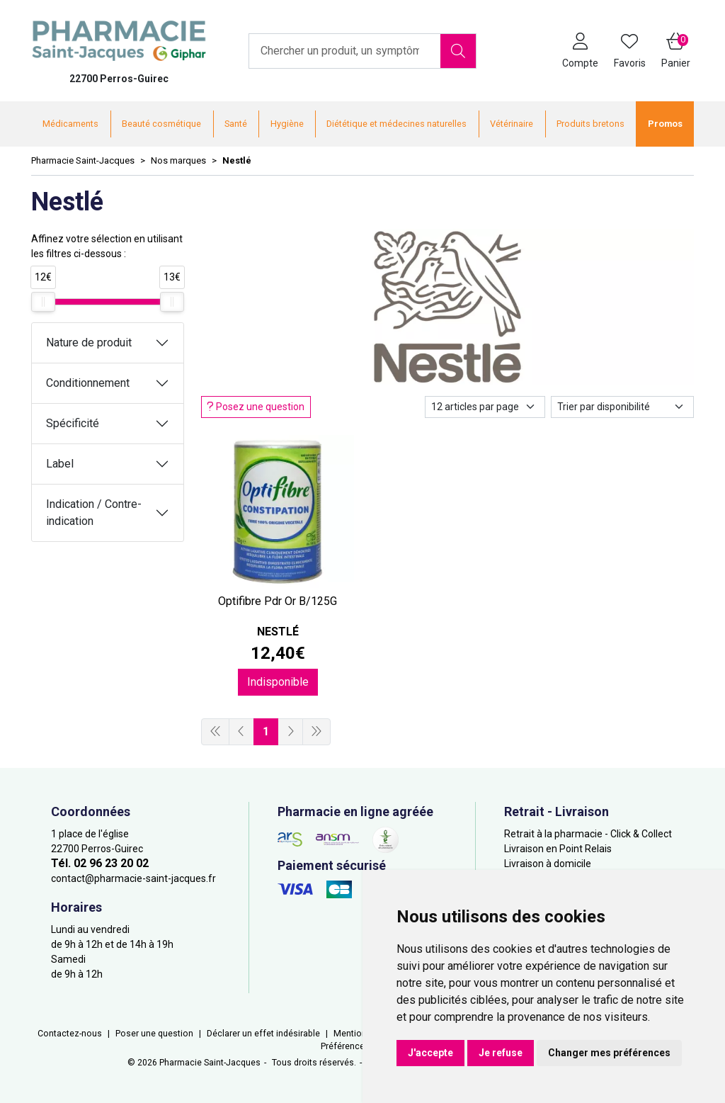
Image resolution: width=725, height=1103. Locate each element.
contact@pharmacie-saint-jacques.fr (133, 878)
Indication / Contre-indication (94, 512)
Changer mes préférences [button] (609, 1052)
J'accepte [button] (430, 1052)
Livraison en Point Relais (558, 848)
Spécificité (72, 423)
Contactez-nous (70, 1034)
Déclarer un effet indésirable (263, 1034)
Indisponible (278, 682)
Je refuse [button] (501, 1052)
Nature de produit (89, 342)
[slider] (43, 302)
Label (60, 463)
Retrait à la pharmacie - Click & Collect (588, 833)
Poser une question (154, 1034)
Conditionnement (88, 383)
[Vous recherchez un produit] (345, 51)
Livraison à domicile (547, 863)
